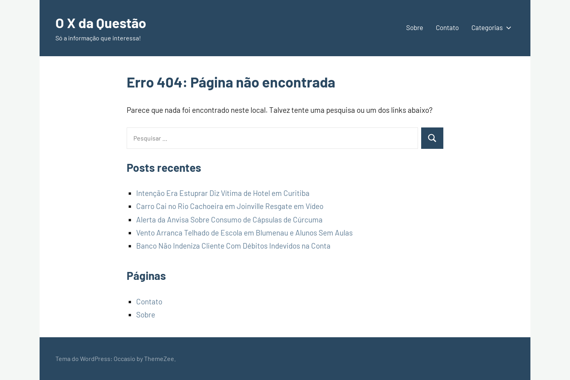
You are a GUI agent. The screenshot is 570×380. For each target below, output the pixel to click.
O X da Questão (102, 22)
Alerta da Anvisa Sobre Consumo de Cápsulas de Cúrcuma (229, 219)
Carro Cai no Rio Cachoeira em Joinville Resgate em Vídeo (229, 206)
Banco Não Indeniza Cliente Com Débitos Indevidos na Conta (233, 245)
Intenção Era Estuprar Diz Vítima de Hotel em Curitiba (223, 193)
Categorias (489, 27)
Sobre (414, 27)
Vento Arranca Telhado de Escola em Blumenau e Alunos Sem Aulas (244, 232)
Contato (447, 27)
